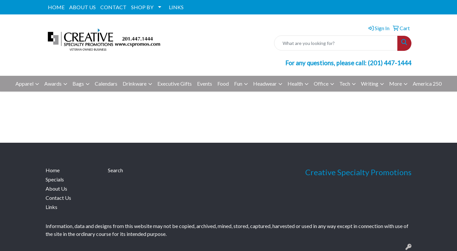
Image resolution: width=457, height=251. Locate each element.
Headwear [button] (265, 83)
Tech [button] (344, 83)
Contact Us (58, 198)
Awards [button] (53, 83)
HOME (56, 7)
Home (53, 170)
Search (115, 170)
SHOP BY (142, 7)
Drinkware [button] (135, 83)
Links (51, 207)
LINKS (176, 7)
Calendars (106, 83)
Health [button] (295, 83)
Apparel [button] (24, 83)
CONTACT (113, 7)
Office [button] (321, 83)
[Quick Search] (336, 43)
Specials (55, 179)
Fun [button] (238, 83)
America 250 (427, 83)
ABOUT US (82, 7)
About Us (56, 188)
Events (204, 83)
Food (223, 83)
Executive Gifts (174, 83)
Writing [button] (369, 83)
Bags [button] (78, 83)
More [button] (395, 83)
